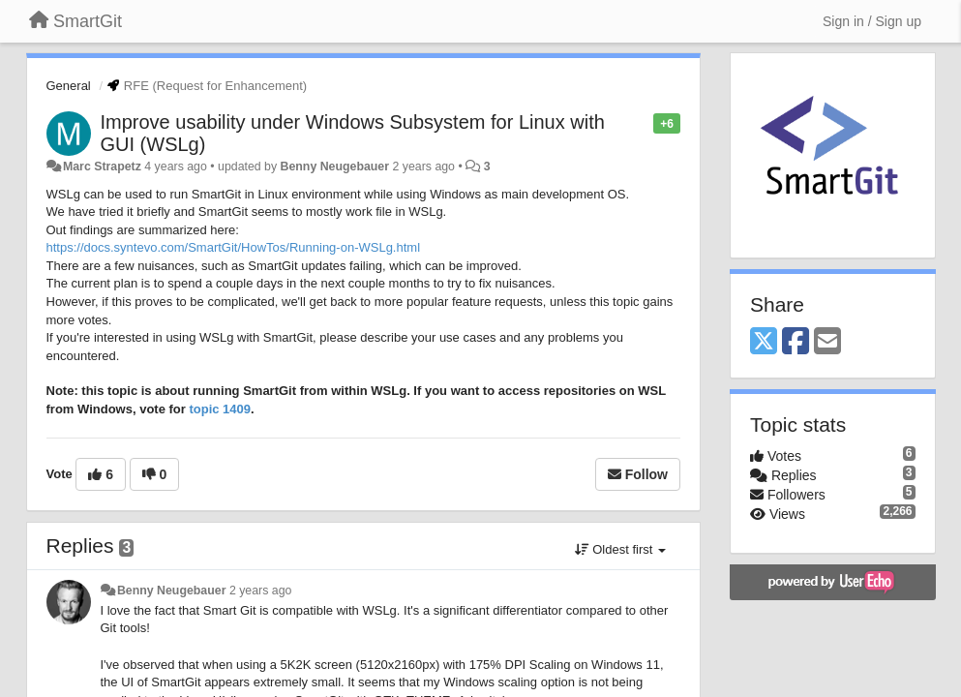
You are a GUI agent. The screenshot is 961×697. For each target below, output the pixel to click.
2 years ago (260, 590)
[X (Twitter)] (763, 342)
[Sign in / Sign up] (872, 21)
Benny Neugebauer (335, 166)
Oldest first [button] (620, 549)
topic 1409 (220, 409)
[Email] (827, 342)
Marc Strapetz (102, 166)
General (68, 85)
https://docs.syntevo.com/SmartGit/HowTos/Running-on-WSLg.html (233, 247)
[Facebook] (795, 342)
